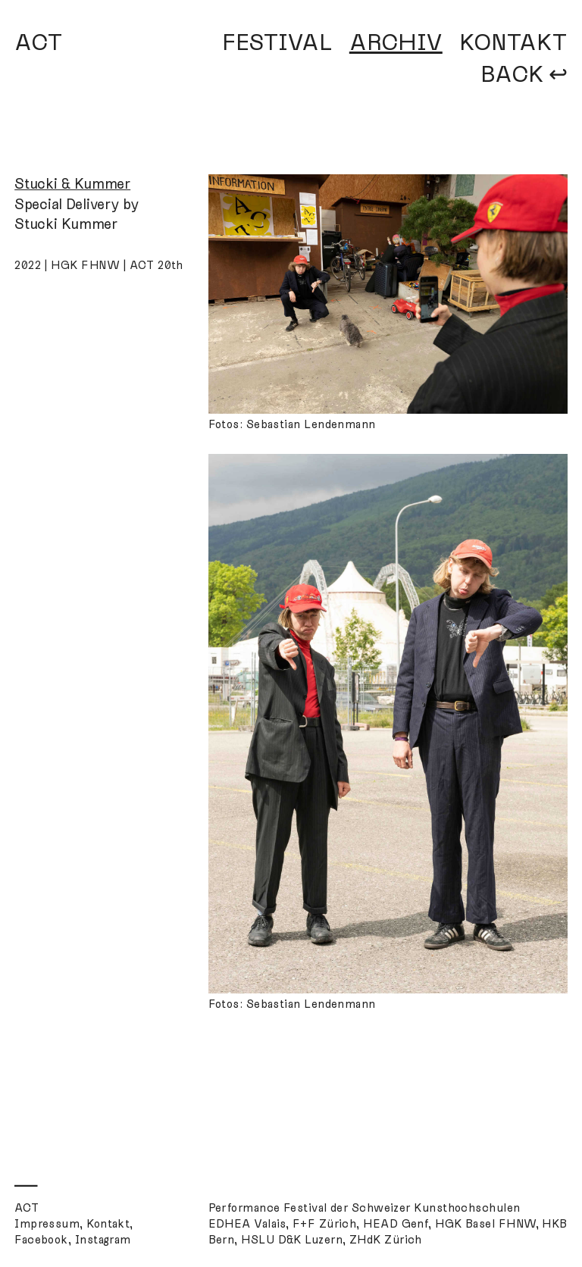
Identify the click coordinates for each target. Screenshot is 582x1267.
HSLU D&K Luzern (292, 1240)
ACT (38, 42)
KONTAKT (513, 42)
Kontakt (108, 1224)
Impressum (47, 1224)
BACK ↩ (524, 74)
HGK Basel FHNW (485, 1224)
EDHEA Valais (247, 1224)
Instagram (103, 1240)
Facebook (41, 1240)
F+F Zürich (325, 1224)
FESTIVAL (277, 42)
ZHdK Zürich (385, 1240)
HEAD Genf (395, 1224)
